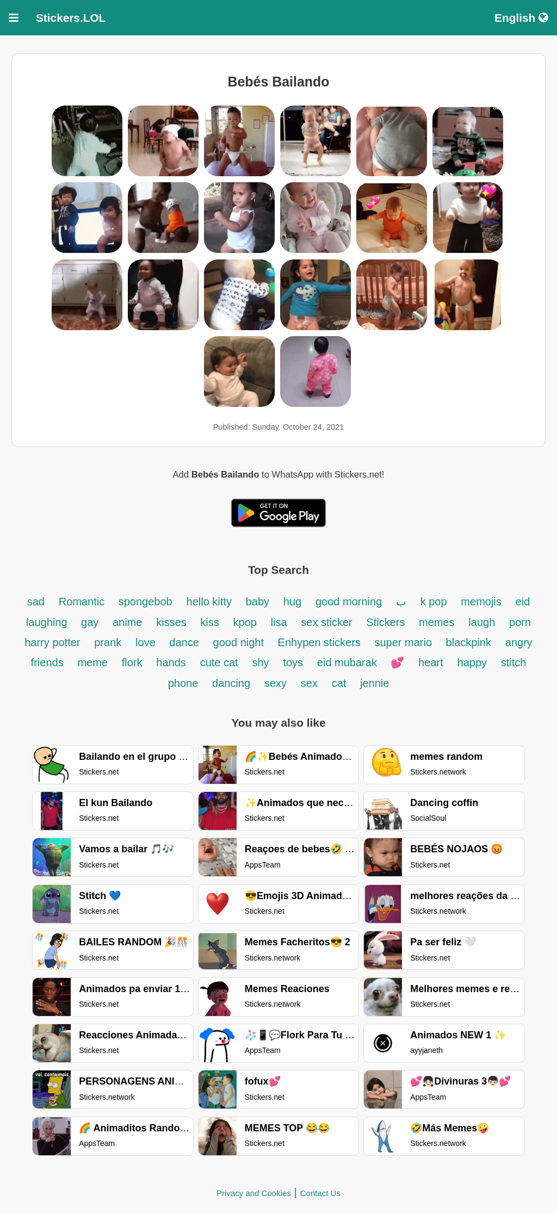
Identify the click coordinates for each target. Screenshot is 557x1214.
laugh (481, 622)
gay (91, 622)
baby (257, 602)
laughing (48, 622)
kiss (209, 622)
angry (519, 642)
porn (520, 622)
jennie (374, 683)
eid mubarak (348, 662)
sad (36, 602)
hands (171, 662)
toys (293, 662)
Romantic (83, 602)
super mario (404, 642)
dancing (231, 683)
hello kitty (209, 602)
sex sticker (328, 622)
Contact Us (320, 1193)
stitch (514, 662)
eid (523, 602)
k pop (433, 602)
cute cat (219, 662)
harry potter (52, 642)
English (521, 17)
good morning (350, 602)
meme (92, 662)
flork (132, 662)
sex (309, 683)
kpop (245, 622)
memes (437, 622)
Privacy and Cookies (253, 1193)
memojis (481, 602)
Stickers (387, 622)
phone (183, 683)
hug (292, 602)
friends (47, 662)
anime (127, 622)
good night (240, 642)
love (146, 642)
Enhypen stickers (321, 642)
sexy (275, 683)
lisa (280, 622)
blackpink (468, 642)
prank (107, 642)
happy (473, 662)
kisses (172, 622)
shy (260, 662)
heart (430, 662)
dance (184, 642)
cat (340, 683)
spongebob (145, 602)
